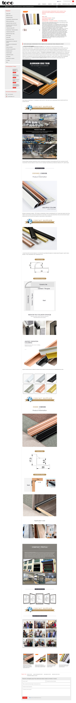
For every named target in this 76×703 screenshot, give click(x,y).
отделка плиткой (29, 674)
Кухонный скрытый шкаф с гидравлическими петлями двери (16, 80)
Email (44, 40)
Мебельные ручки (9, 15)
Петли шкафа (8, 35)
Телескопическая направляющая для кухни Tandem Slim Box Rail (16, 85)
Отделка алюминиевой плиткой (28, 6)
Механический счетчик (10, 39)
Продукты (11, 6)
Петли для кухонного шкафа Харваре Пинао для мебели (16, 75)
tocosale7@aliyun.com (11, 96)
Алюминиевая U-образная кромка (12, 19)
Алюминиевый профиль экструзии (32, 675)
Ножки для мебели (9, 47)
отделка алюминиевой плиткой (37, 674)
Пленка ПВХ (8, 37)
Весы (7, 62)
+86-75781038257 (10, 94)
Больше (14, 72)
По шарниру (8, 56)
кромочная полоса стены (56, 674)
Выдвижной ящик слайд (10, 33)
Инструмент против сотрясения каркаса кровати (11, 26)
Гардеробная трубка (9, 54)
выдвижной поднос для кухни (11, 23)
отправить (24, 697)
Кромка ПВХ (8, 13)
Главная (7, 7)
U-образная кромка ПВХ (10, 31)
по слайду (8, 60)
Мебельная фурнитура (18, 6)
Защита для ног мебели (10, 58)
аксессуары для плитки (47, 674)
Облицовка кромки (9, 17)
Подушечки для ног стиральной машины (11, 42)
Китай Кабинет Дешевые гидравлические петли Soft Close (15, 70)
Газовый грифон (9, 52)
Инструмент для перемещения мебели (11, 45)
